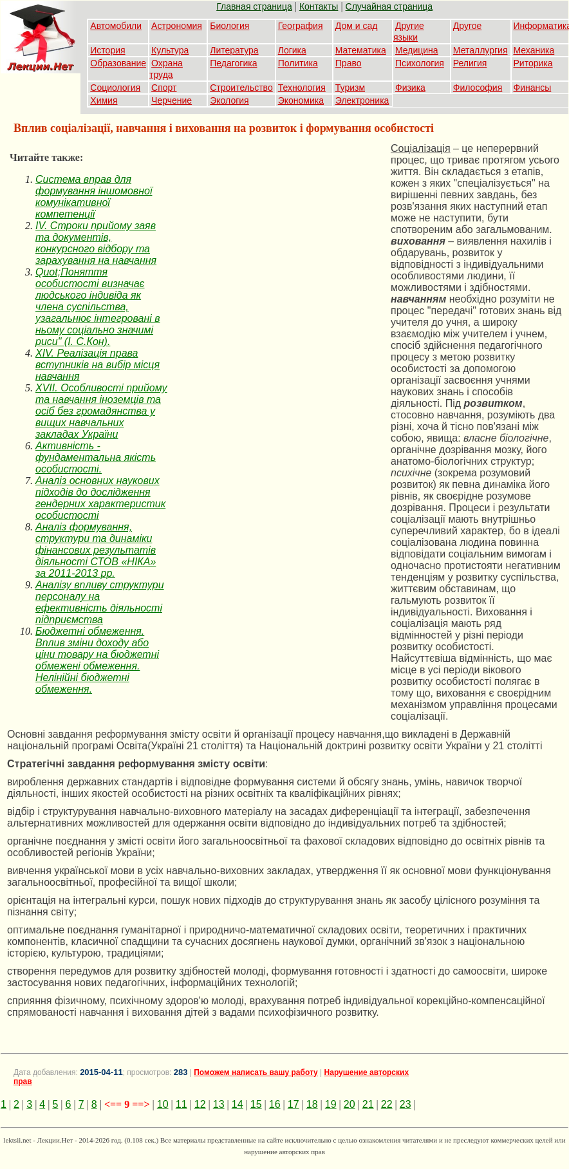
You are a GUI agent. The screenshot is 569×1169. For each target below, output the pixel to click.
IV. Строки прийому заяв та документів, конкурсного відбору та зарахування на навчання (95, 243)
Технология (302, 87)
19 (331, 1104)
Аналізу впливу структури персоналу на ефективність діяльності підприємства (99, 602)
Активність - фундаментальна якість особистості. (95, 457)
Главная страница (254, 6)
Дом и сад (356, 26)
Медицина (416, 50)
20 (349, 1104)
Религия (470, 63)
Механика (534, 50)
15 (256, 1104)
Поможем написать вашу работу (256, 1072)
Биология (229, 26)
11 (181, 1104)
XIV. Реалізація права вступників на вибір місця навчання (97, 365)
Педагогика (233, 63)
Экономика (301, 100)
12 (200, 1104)
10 (163, 1104)
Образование (118, 63)
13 (219, 1104)
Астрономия (176, 26)
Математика (360, 50)
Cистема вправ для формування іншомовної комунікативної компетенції (93, 197)
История (107, 50)
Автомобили (116, 26)
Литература (234, 50)
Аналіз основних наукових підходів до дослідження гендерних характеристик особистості (100, 498)
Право (348, 63)
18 (312, 1104)
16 (275, 1104)
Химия (103, 100)
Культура (170, 50)
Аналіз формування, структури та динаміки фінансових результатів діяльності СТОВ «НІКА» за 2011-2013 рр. (95, 550)
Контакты (318, 6)
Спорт (163, 87)
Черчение (171, 100)
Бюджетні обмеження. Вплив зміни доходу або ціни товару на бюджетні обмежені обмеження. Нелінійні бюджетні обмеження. (97, 660)
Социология (115, 87)
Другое (467, 26)
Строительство (241, 87)
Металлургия (480, 50)
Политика (298, 63)
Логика (292, 50)
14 (237, 1104)
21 (368, 1104)
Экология (229, 100)
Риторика (533, 63)
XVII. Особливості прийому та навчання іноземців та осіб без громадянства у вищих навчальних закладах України (101, 411)
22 (387, 1104)
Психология (419, 63)
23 (405, 1104)
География (300, 26)
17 (293, 1104)
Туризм (350, 87)
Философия (477, 87)
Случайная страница (389, 6)
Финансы (533, 87)
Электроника (362, 100)
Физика (410, 87)
